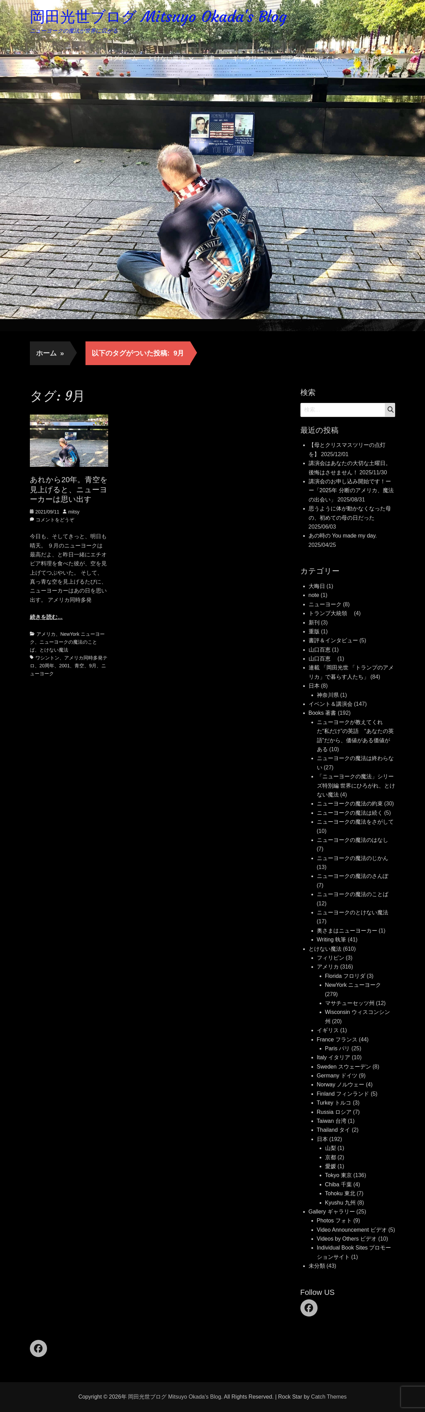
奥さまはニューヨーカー (347, 931)
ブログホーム (119, 58)
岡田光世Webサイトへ (312, 58)
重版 (314, 631)
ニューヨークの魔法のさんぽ (352, 876)
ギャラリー (247, 58)
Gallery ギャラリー (332, 1212)
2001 (64, 665)
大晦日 (317, 586)
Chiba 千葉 (338, 1184)
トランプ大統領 (331, 613)
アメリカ (46, 634)
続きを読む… (46, 617)
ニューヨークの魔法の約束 (350, 803)
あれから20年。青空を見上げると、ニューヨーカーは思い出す (69, 489)
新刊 (314, 622)
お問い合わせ (371, 58)
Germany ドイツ (337, 1075)
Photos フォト (334, 1220)
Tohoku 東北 (340, 1193)
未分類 (317, 1266)
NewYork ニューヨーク (353, 985)
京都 (330, 1157)
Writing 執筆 (331, 939)
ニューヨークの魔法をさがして (355, 822)
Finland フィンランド (343, 1094)
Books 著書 (322, 713)
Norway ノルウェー (341, 1084)
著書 (209, 58)
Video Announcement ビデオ (352, 1230)
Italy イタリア (334, 1057)
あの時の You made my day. (343, 536)
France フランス (337, 1039)
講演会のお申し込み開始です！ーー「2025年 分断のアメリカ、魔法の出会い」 (351, 490)
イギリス (328, 1030)
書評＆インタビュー (333, 640)
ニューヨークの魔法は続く (350, 813)
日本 (314, 686)
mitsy (74, 512)
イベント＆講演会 (331, 704)
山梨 (330, 1148)
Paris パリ (337, 1048)
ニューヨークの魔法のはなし (352, 840)
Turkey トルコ (334, 1103)
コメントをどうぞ (55, 519)
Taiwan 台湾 (331, 1121)
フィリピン (330, 958)
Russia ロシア (334, 1112)
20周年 (47, 665)
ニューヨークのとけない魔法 (352, 912)
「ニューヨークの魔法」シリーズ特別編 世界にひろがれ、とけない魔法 (356, 785)
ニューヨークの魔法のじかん (352, 858)
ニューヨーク (325, 604)
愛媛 (330, 1166)
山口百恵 (320, 650)
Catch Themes (329, 1397)
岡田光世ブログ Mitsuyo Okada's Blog (158, 16)
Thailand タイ (334, 1130)
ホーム (50, 353)
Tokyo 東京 (338, 1175)
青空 (79, 665)
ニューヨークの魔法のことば (352, 894)
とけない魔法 (166, 58)
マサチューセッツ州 (350, 1003)
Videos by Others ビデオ (347, 1239)
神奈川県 (328, 695)
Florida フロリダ (345, 976)
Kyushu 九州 (340, 1203)
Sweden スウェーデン (344, 1067)
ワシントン (47, 657)
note (314, 595)
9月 (92, 665)
